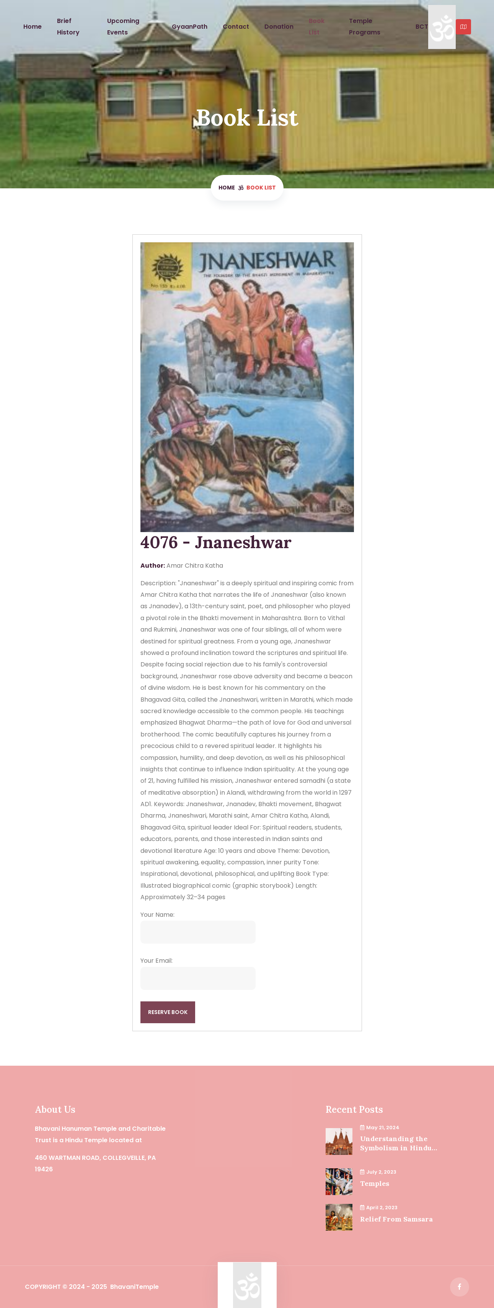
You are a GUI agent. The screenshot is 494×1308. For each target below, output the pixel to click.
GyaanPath (189, 26)
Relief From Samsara (396, 1219)
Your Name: (198, 927)
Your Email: (198, 973)
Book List (316, 26)
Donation (278, 26)
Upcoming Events (123, 26)
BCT (422, 26)
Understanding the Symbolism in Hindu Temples (396, 1143)
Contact (236, 26)
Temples (374, 1183)
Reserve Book (167, 1012)
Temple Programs (364, 26)
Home (32, 26)
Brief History (68, 26)
